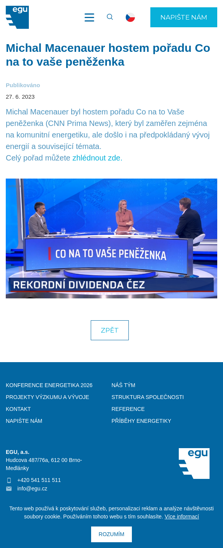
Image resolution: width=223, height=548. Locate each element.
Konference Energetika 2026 (49, 385)
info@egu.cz (32, 488)
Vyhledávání (106, 17)
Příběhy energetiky (141, 421)
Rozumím (112, 534)
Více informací (182, 516)
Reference (128, 409)
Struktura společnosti (148, 397)
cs (130, 17)
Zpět (110, 330)
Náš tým (123, 385)
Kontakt (18, 409)
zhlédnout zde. (97, 158)
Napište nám (183, 17)
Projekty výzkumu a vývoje (47, 397)
